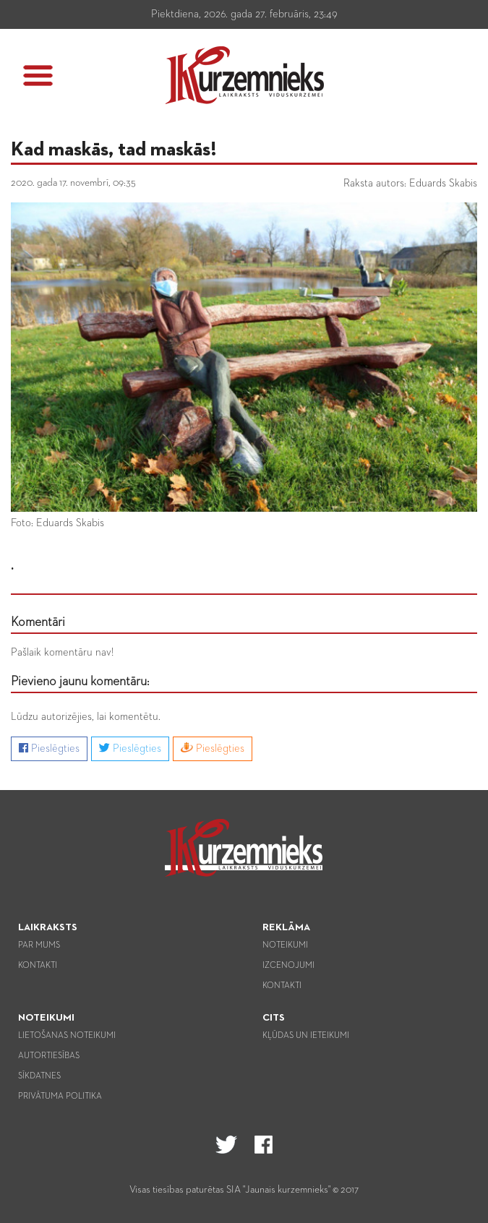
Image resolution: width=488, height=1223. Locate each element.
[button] (38, 75)
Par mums (39, 945)
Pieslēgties (49, 748)
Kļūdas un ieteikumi (305, 1035)
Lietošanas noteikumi (67, 1035)
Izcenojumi (288, 965)
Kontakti (37, 965)
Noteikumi (285, 945)
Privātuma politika (60, 1096)
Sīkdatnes (39, 1076)
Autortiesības (49, 1056)
